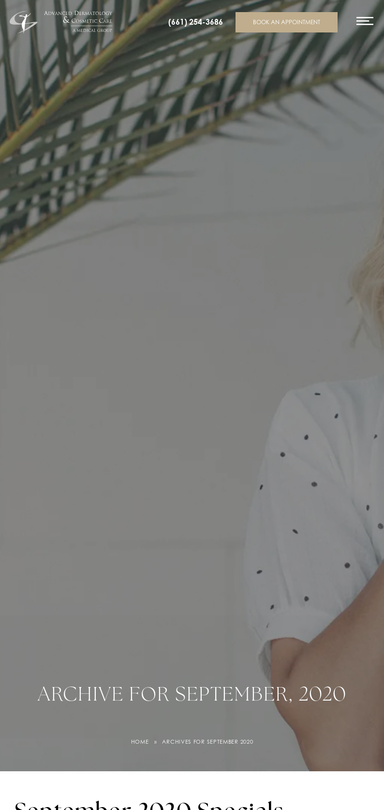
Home (140, 741)
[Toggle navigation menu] (365, 25)
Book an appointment (286, 22)
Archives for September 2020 (207, 741)
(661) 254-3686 (195, 22)
